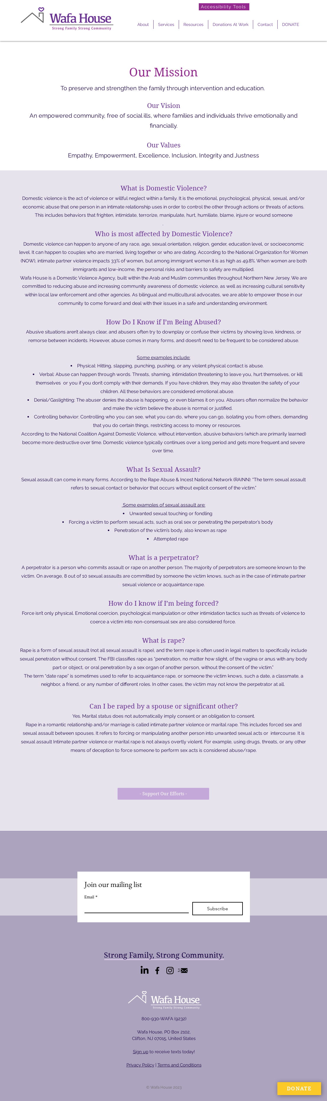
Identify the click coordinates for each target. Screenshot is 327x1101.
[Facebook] (157, 970)
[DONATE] (299, 1088)
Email (90, 897)
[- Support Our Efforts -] (163, 794)
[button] (143, 24)
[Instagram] (170, 970)
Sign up (140, 1051)
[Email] (134, 907)
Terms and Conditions (179, 1065)
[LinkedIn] (144, 970)
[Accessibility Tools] (224, 6)
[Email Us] (183, 970)
